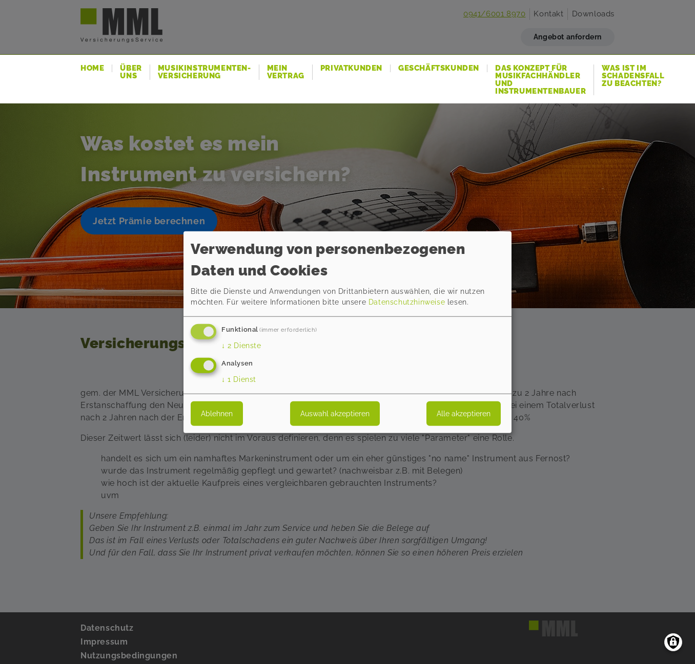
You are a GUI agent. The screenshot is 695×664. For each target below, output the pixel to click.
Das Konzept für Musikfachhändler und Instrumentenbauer (540, 80)
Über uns (130, 72)
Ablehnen (217, 414)
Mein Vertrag (285, 72)
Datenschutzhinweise (407, 302)
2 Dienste (241, 345)
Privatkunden (351, 68)
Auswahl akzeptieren (335, 414)
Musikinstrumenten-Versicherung (204, 72)
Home (92, 68)
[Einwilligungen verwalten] (673, 642)
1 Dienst (238, 379)
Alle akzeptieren (463, 414)
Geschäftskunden (438, 68)
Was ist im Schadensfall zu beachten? (633, 76)
